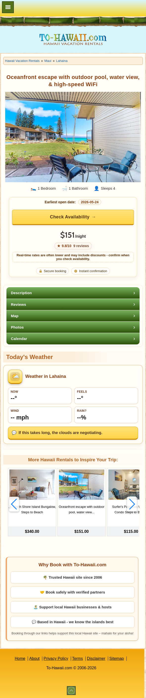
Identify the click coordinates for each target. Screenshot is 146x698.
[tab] (73, 292)
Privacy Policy (56, 658)
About (34, 658)
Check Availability (70, 216)
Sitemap (116, 658)
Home (20, 658)
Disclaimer (96, 658)
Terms (77, 658)
